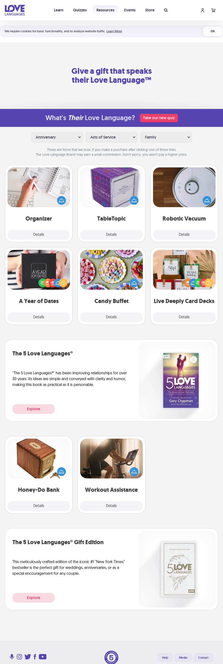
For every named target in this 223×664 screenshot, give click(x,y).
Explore (33, 408)
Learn (58, 10)
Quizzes (80, 10)
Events (130, 10)
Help (165, 658)
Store (149, 10)
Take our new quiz (159, 117)
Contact (203, 658)
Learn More (114, 31)
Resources (105, 10)
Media (183, 658)
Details (38, 235)
